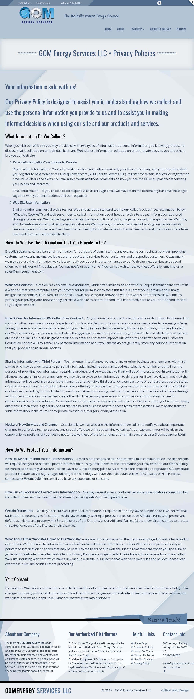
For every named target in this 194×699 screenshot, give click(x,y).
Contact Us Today (144, 655)
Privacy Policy (142, 663)
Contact (181, 29)
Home (108, 29)
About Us (25, 2)
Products (138, 29)
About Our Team (143, 651)
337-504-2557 (172, 655)
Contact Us (44, 2)
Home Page (140, 643)
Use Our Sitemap (143, 659)
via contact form (172, 667)
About (121, 29)
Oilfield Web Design (175, 690)
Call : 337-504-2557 (71, 2)
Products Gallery (160, 29)
